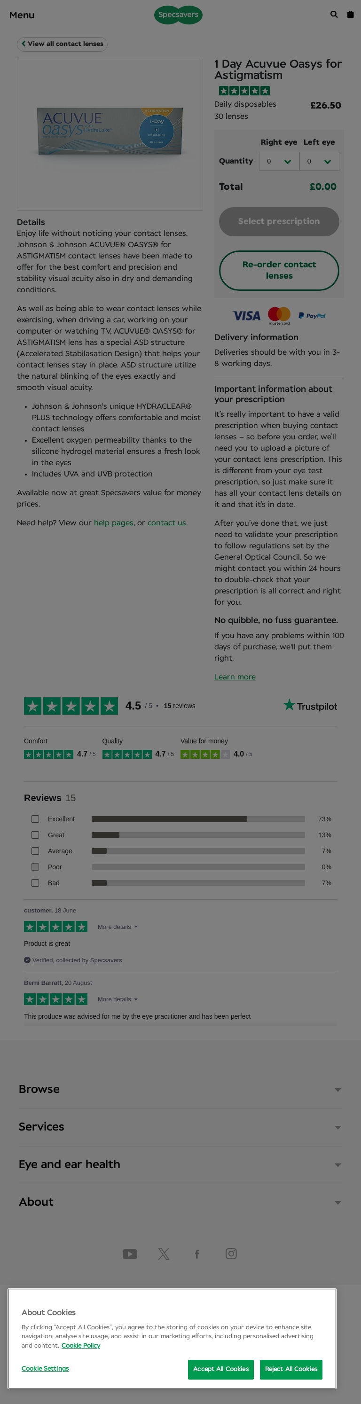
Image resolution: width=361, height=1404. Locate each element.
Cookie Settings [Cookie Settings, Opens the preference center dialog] (45, 1369)
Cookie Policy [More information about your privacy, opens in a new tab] (81, 1346)
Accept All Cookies (220, 1369)
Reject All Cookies (291, 1369)
